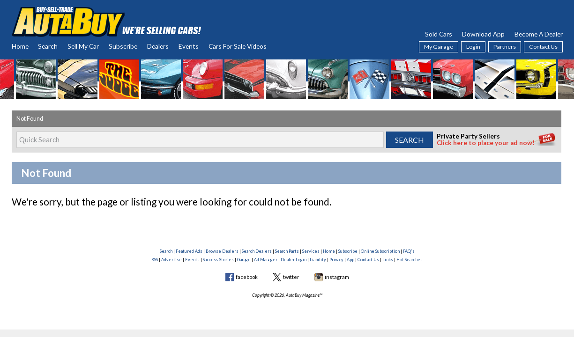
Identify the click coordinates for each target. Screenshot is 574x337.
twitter (291, 277)
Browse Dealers (222, 251)
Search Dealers (257, 251)
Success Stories (218, 259)
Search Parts (287, 251)
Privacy (336, 259)
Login (473, 46)
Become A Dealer (538, 34)
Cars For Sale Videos (238, 46)
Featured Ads (189, 251)
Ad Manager (265, 259)
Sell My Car (83, 46)
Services (311, 251)
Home (20, 46)
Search (48, 46)
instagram (337, 277)
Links (387, 259)
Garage (244, 259)
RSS (154, 259)
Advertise (171, 259)
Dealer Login (293, 259)
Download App (483, 34)
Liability (318, 259)
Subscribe (123, 46)
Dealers (158, 46)
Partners (504, 46)
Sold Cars (438, 34)
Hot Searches (409, 259)
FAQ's (409, 251)
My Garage (438, 46)
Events (189, 46)
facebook (247, 277)
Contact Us (543, 46)
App (350, 259)
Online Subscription (380, 251)
